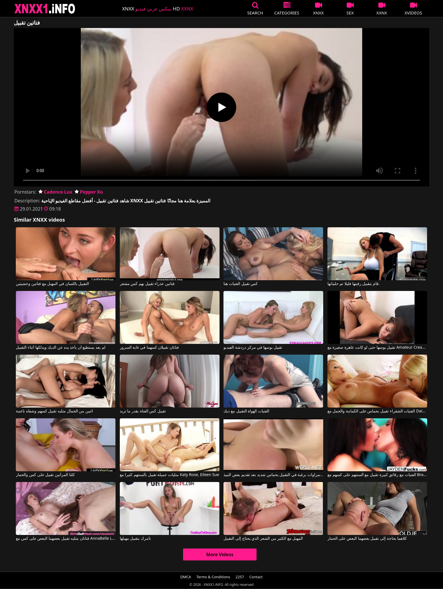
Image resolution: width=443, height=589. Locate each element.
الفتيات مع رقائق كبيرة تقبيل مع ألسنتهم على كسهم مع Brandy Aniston (377, 475)
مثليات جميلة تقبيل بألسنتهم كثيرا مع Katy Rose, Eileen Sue (169, 475)
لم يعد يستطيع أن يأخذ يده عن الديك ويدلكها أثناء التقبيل (60, 347)
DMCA (185, 576)
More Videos (220, 554)
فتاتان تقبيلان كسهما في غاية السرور (149, 347)
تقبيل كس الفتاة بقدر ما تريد (143, 411)
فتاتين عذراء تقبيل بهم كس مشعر (147, 284)
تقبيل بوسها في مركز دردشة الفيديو (252, 347)
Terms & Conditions (213, 576)
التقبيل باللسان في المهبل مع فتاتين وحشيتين (52, 284)
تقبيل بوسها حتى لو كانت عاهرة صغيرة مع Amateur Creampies (377, 347)
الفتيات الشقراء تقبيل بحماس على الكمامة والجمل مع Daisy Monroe (377, 411)
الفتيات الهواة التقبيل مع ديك (246, 411)
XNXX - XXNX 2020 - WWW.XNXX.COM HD (45, 9)
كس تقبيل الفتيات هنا (240, 284)
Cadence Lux (55, 192)
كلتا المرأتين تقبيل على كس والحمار (45, 475)
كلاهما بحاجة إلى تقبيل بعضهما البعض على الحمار (367, 538)
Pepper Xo (89, 192)
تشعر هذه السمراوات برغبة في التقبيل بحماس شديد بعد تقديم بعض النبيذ (273, 475)
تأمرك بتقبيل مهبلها (135, 538)
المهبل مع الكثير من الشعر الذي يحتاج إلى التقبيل (263, 538)
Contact (256, 576)
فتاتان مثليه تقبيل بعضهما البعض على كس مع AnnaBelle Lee (66, 538)
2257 (240, 576)
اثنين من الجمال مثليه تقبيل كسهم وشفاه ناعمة (54, 411)
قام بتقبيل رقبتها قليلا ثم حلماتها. (353, 284)
